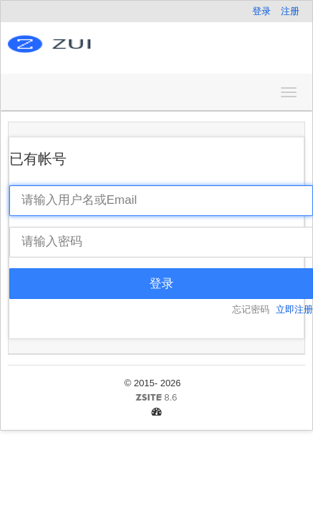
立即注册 (294, 309)
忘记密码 (250, 309)
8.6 (98, 398)
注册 (290, 11)
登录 (261, 11)
